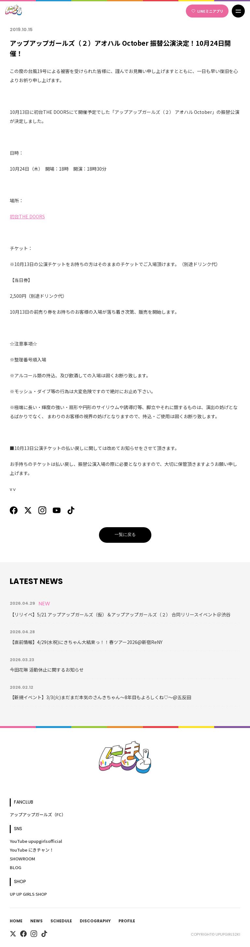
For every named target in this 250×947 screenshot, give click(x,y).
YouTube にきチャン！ (32, 850)
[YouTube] (57, 510)
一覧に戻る (125, 534)
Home (16, 921)
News (36, 921)
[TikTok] (71, 510)
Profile (126, 921)
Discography (95, 921)
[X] (28, 510)
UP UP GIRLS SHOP (28, 894)
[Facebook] (14, 510)
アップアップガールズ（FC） (38, 814)
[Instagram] (42, 510)
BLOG (15, 867)
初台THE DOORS (27, 216)
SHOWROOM (22, 859)
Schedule (61, 921)
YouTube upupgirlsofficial (36, 841)
